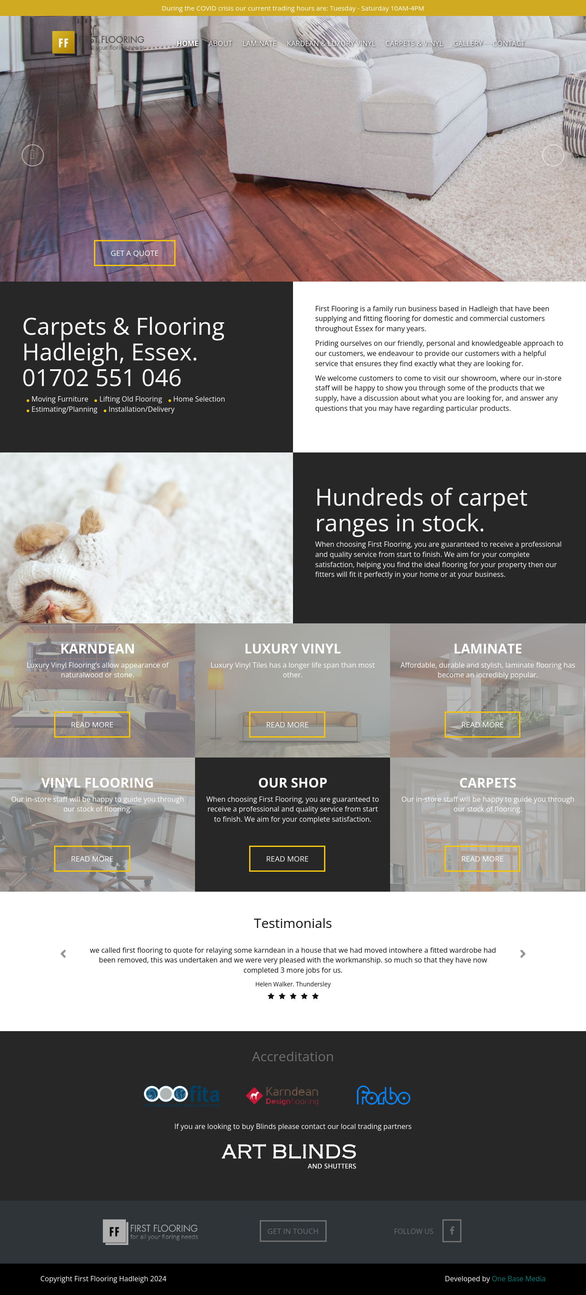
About (220, 43)
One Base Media (519, 1278)
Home (188, 43)
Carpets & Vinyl (414, 43)
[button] (26, 149)
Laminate (259, 43)
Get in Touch (293, 1231)
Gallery (467, 43)
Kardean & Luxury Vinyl (331, 43)
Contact (508, 43)
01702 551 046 (102, 377)
